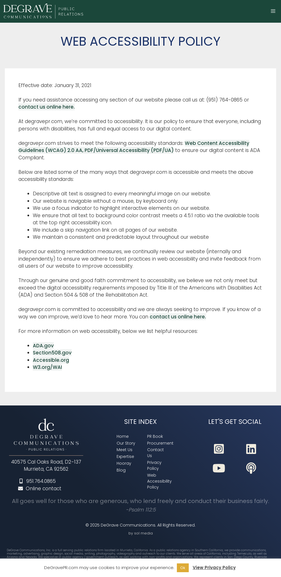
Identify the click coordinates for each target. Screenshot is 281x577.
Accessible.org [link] (51, 360)
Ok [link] (182, 567)
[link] (44, 11)
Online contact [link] (39, 488)
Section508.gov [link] (52, 352)
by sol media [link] (140, 533)
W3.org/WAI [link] (47, 367)
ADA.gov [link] (43, 345)
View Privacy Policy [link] (214, 567)
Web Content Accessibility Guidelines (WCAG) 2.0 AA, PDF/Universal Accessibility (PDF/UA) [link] (133, 147)
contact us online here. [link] (46, 106)
